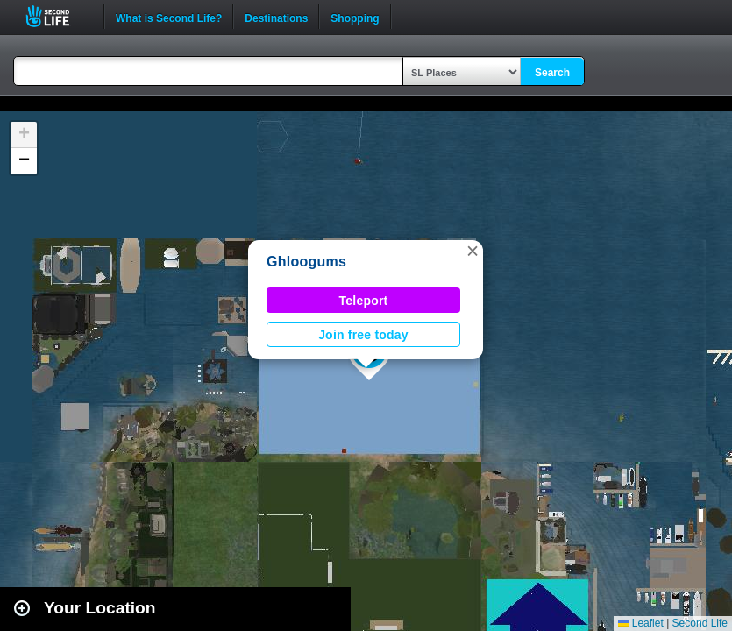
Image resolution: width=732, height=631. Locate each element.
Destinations (276, 16)
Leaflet (640, 623)
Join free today (363, 335)
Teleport (363, 301)
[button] (472, 250)
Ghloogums (306, 261)
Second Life (57, 16)
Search (552, 73)
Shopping (354, 16)
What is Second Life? (169, 16)
